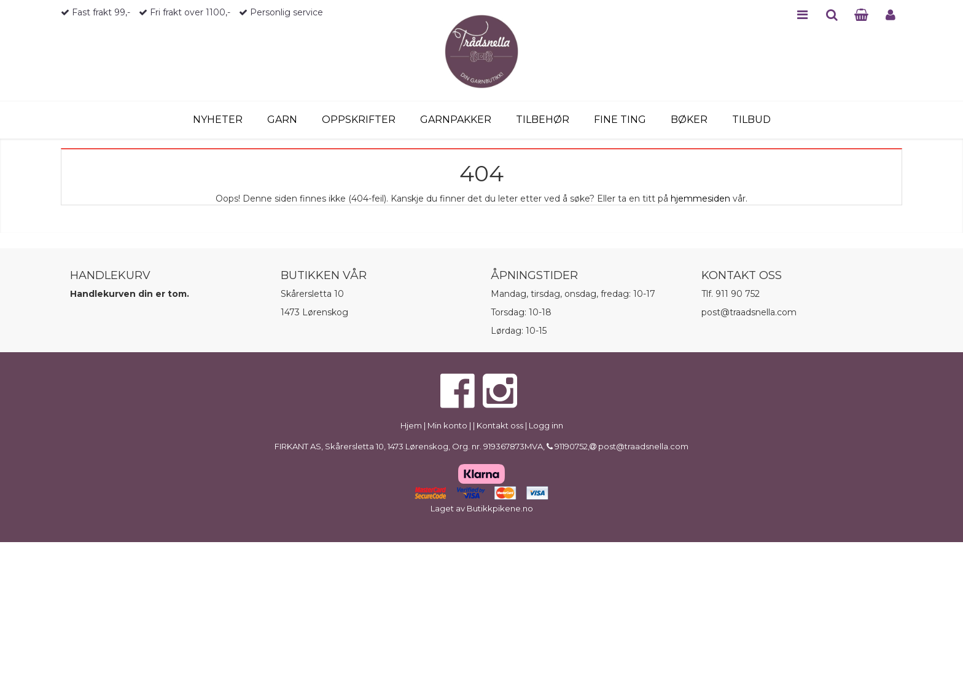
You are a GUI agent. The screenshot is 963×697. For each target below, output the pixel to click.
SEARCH (832, 15)
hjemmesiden (700, 198)
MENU (802, 15)
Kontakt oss (500, 425)
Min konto (447, 425)
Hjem (411, 425)
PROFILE (890, 15)
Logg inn (546, 425)
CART (861, 15)
